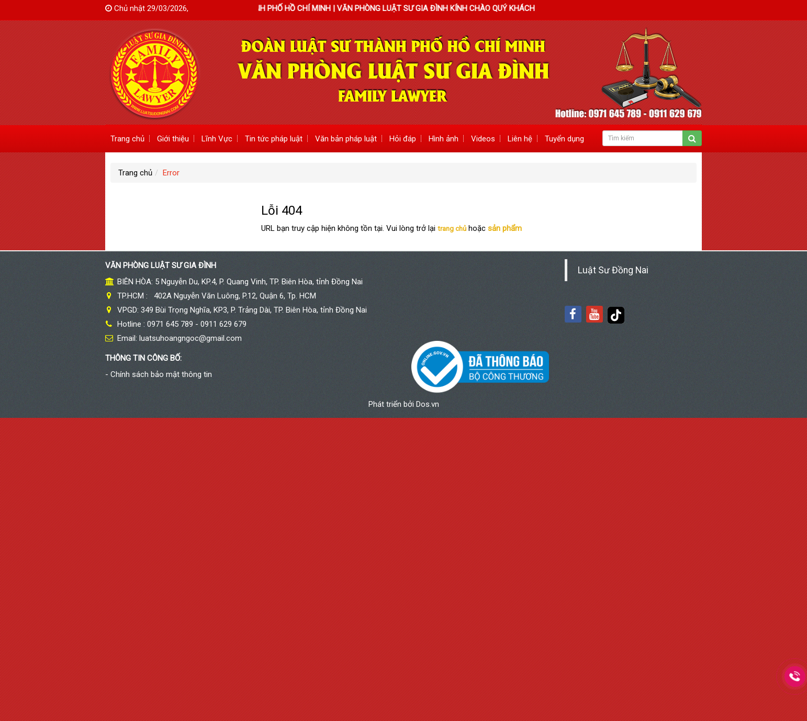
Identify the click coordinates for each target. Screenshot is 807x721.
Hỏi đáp (402, 138)
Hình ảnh (443, 138)
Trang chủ (127, 138)
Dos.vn (427, 404)
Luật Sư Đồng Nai (613, 270)
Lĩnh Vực (216, 138)
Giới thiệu (173, 138)
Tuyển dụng (564, 138)
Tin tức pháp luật (273, 138)
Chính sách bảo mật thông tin (161, 374)
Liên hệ (520, 138)
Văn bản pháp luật (346, 138)
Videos (483, 138)
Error (171, 173)
